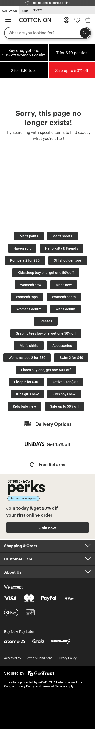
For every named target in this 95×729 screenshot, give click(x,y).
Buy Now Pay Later (19, 632)
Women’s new (30, 285)
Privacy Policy (67, 658)
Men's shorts (62, 236)
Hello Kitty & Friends (61, 248)
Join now (47, 527)
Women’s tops (27, 297)
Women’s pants (64, 297)
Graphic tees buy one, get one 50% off (46, 333)
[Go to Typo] (37, 10)
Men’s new (63, 285)
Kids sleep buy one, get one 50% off (45, 273)
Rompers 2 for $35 (25, 260)
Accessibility (12, 658)
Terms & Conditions (39, 658)
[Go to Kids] (25, 10)
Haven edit (22, 248)
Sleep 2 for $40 (26, 382)
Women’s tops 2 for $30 (27, 358)
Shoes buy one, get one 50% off (46, 370)
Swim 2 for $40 (71, 358)
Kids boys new (64, 394)
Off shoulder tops (68, 260)
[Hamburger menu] (8, 20)
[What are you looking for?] (47, 32)
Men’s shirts (29, 345)
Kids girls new (27, 394)
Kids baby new (24, 406)
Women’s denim (28, 309)
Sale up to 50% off (64, 406)
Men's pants (29, 236)
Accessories (62, 345)
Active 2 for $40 (65, 382)
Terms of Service (53, 686)
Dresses (45, 321)
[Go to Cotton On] (9, 10)
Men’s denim (65, 309)
